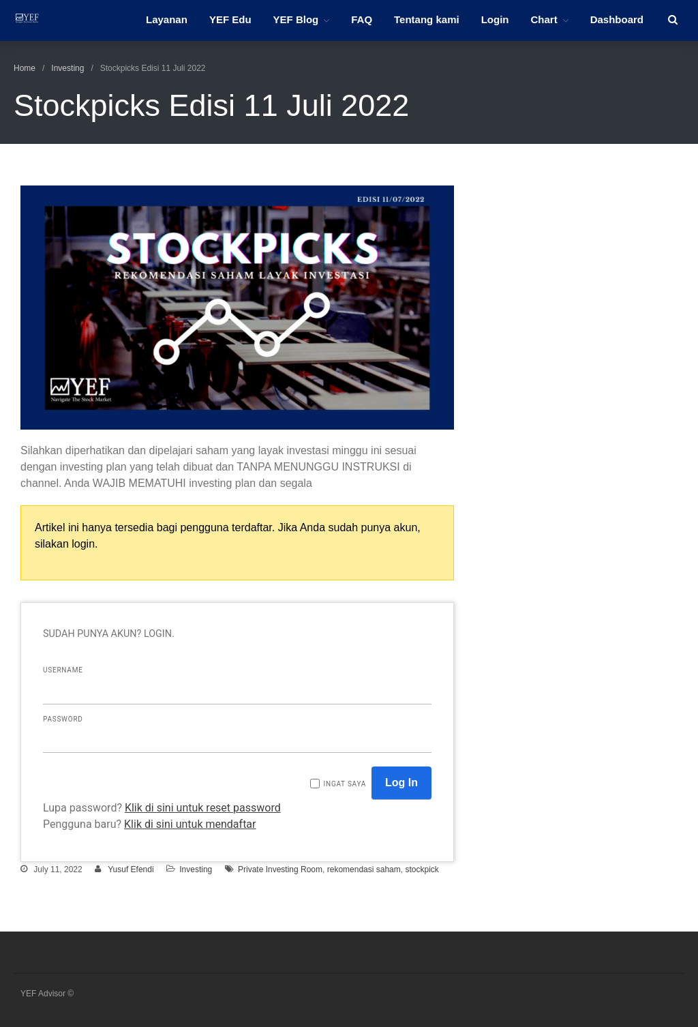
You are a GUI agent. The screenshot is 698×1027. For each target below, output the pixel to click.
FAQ (361, 19)
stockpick (421, 869)
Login (495, 19)
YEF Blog (296, 19)
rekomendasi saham (364, 869)
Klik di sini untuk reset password (203, 807)
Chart (543, 19)
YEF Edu (230, 19)
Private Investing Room (280, 869)
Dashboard (616, 19)
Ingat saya (344, 784)
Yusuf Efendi (130, 869)
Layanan (166, 19)
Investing (67, 68)
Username (63, 670)
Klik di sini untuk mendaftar (190, 824)
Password (63, 719)
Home (24, 68)
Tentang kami (426, 19)
